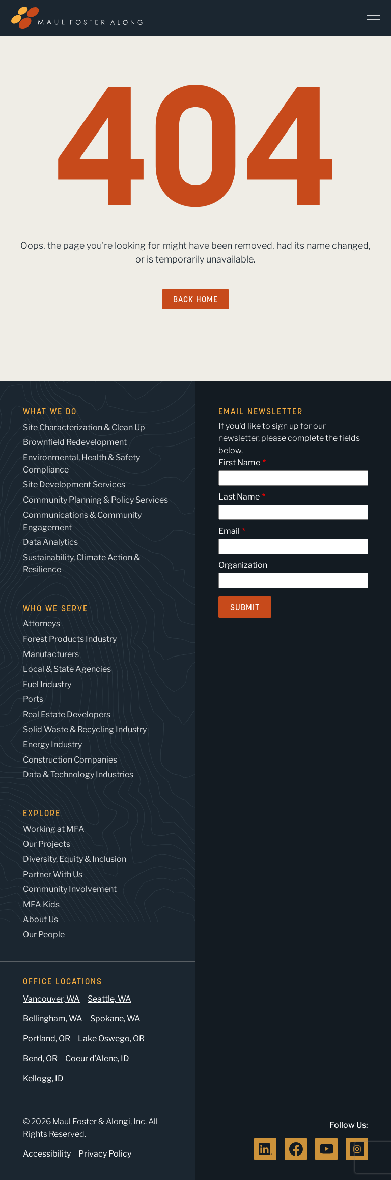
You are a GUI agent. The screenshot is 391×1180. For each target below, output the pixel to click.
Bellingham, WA (52, 1019)
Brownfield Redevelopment (75, 442)
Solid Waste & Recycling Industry (85, 730)
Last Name (239, 497)
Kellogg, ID (43, 1078)
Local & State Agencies (67, 669)
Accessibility (47, 1154)
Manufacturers (51, 654)
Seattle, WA (109, 999)
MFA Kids (41, 904)
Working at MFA (54, 829)
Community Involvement (70, 889)
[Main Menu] (369, 18)
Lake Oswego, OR (111, 1038)
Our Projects (46, 844)
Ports (33, 699)
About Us (40, 919)
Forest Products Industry (70, 639)
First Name (239, 462)
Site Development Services (74, 484)
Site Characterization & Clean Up (84, 427)
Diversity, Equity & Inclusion (74, 859)
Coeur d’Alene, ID (97, 1058)
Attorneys (41, 623)
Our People (44, 934)
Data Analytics (50, 542)
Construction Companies (70, 760)
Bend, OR (40, 1058)
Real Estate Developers (66, 714)
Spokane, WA (115, 1019)
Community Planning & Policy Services (95, 500)
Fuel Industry (47, 684)
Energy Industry (52, 744)
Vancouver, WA (51, 999)
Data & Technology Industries (78, 774)
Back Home (195, 299)
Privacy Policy (104, 1154)
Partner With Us (52, 874)
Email (229, 531)
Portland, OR (46, 1038)
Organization (242, 565)
